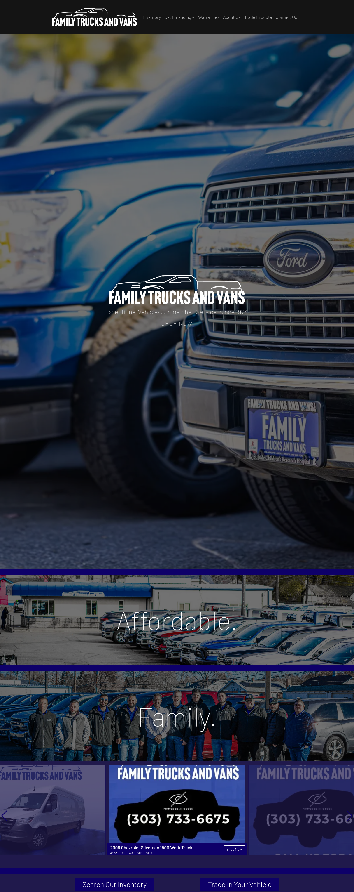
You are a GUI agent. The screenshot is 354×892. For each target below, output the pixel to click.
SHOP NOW (177, 323)
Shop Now (234, 849)
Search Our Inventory (114, 884)
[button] (179, 17)
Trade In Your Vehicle (240, 884)
